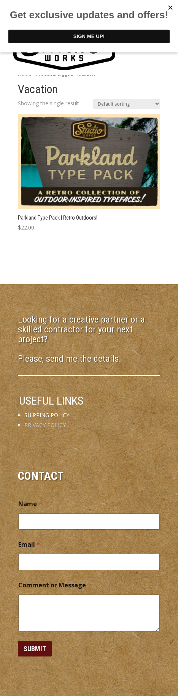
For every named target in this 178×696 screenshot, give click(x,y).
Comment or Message (54, 585)
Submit (35, 649)
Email (29, 544)
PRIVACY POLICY (45, 425)
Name (30, 504)
